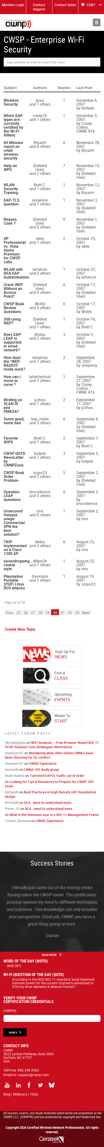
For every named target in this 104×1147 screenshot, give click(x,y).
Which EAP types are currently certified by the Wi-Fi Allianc (13, 125)
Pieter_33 (12, 808)
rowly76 (40, 115)
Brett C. (40, 184)
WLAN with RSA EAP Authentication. (17, 273)
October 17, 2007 (86, 286)
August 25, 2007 (85, 543)
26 (26, 612)
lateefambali (40, 376)
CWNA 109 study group (41, 769)
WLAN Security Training (11, 188)
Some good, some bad (14, 420)
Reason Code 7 (10, 221)
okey (40, 238)
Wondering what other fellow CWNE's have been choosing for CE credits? (49, 755)
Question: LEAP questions (12, 495)
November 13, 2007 (88, 167)
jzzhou (40, 399)
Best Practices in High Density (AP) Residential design (50, 794)
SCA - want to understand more (48, 802)
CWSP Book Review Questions (14, 307)
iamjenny (40, 200)
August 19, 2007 (85, 578)
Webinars (20, 1094)
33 (77, 612)
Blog (6, 1094)
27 (33, 612)
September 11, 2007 (85, 401)
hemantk (11, 769)
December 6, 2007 (86, 102)
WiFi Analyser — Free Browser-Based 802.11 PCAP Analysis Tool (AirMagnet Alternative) (52, 744)
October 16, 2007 (86, 321)
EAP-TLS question (11, 202)
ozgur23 (40, 472)
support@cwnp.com (33, 1074)
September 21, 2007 (85, 378)
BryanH (40, 142)
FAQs (34, 1094)
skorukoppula (15, 742)
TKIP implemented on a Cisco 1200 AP (15, 547)
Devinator (40, 576)
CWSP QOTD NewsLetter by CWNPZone (14, 459)
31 (62, 612)
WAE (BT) (14, 965)
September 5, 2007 (87, 455)
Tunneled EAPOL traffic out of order (57, 775)
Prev (9, 612)
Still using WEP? (12, 321)
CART (91, 4)
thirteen (87, 108)
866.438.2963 (28, 1070)
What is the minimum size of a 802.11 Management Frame (54, 814)
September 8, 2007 (87, 420)
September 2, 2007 (87, 474)
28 (40, 612)
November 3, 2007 (87, 202)
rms (40, 511)
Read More (49, 955)
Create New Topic (20, 629)
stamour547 (14, 753)
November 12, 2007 (88, 186)
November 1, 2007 (87, 221)
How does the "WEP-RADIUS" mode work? (14, 363)
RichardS (12, 792)
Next (86, 612)
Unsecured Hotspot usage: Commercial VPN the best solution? (14, 522)
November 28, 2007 (88, 144)
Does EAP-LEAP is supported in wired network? (13, 342)
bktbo (40, 541)
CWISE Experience (43, 763)
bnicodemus (39, 491)
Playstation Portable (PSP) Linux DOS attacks (14, 582)
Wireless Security (11, 102)
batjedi (40, 453)
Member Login (13, 4)
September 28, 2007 (85, 359)
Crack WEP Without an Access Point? (13, 290)
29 (47, 612)
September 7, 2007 (87, 440)
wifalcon (39, 269)
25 (18, 612)
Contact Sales (65, 4)
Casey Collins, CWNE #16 (85, 127)
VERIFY (13, 1032)
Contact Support (39, 6)
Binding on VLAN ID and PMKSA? (13, 405)
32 (70, 612)
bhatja (39, 334)
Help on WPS (10, 167)
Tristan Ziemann (17, 820)
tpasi (40, 100)
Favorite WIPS (11, 440)
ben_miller (40, 419)
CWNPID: (10, 1010)
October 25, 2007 (86, 240)
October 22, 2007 (86, 271)
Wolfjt (40, 303)
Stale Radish (14, 775)
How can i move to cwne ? (12, 380)
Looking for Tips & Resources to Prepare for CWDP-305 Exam (49, 783)
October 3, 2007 (85, 336)
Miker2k (40, 561)
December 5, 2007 (86, 117)
